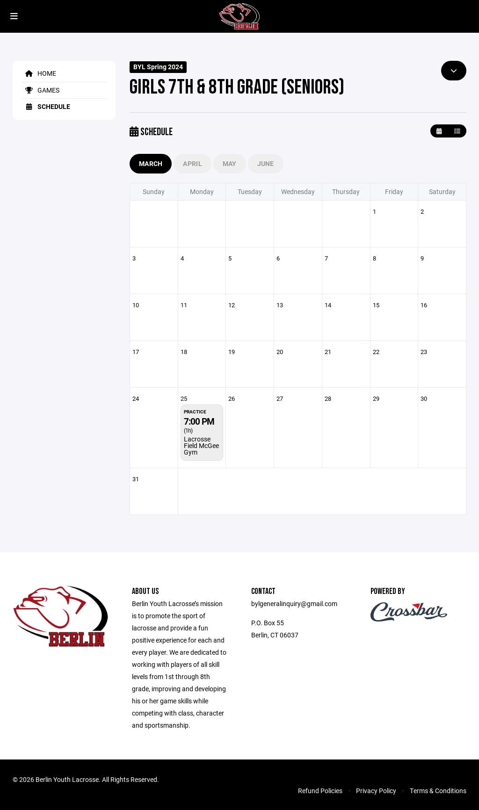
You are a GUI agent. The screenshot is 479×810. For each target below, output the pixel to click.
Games (40, 90)
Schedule (46, 106)
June (265, 163)
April (192, 163)
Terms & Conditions (438, 790)
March (150, 163)
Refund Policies (320, 790)
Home (39, 73)
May (230, 163)
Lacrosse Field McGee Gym (201, 445)
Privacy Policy (376, 790)
